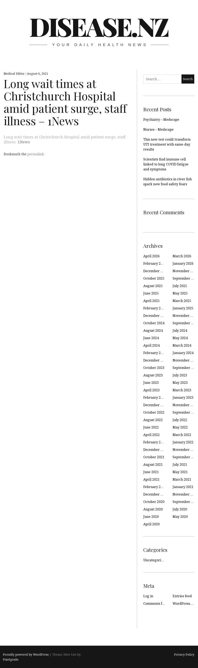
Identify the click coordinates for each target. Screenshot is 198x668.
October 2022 (153, 412)
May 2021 (180, 472)
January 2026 (183, 263)
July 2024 (180, 330)
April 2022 (151, 434)
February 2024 (154, 353)
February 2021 (154, 487)
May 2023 (180, 382)
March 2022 (182, 434)
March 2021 (182, 479)
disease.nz (98, 26)
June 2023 (151, 382)
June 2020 (151, 516)
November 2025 (185, 271)
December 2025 (155, 271)
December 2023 (155, 360)
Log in (148, 596)
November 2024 (185, 315)
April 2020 (151, 524)
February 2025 (154, 308)
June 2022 (151, 427)
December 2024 (155, 315)
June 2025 (151, 293)
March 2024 (182, 345)
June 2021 (151, 472)
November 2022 (185, 405)
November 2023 (185, 360)
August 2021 (153, 464)
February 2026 (154, 263)
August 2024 (153, 330)
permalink (35, 154)
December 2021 (155, 449)
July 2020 (180, 509)
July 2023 (180, 375)
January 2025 (183, 308)
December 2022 (155, 405)
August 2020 (153, 509)
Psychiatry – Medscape (161, 119)
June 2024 (151, 338)
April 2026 (151, 256)
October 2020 (153, 501)
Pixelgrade (10, 659)
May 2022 (180, 427)
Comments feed (155, 603)
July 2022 (180, 420)
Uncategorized (155, 560)
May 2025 (180, 293)
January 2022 (183, 442)
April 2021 (151, 479)
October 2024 (153, 323)
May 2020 (180, 516)
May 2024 (180, 338)
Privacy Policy (184, 654)
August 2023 (153, 375)
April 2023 (151, 390)
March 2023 (182, 390)
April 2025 (151, 300)
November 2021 (185, 449)
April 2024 (151, 345)
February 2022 (154, 442)
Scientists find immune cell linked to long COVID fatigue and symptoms (166, 164)
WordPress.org (184, 603)
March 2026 (182, 256)
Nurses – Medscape (158, 129)
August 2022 (153, 420)
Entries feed (182, 596)
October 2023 (153, 367)
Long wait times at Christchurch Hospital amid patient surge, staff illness (65, 139)
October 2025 (153, 278)
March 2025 (182, 300)
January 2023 (183, 397)
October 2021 (153, 457)
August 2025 (153, 286)
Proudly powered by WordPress (26, 654)
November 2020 (185, 494)
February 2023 (154, 397)
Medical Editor (14, 73)
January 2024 (183, 353)
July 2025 (180, 286)
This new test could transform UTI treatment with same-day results (167, 144)
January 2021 (183, 487)
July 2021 (180, 464)
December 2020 (155, 494)
